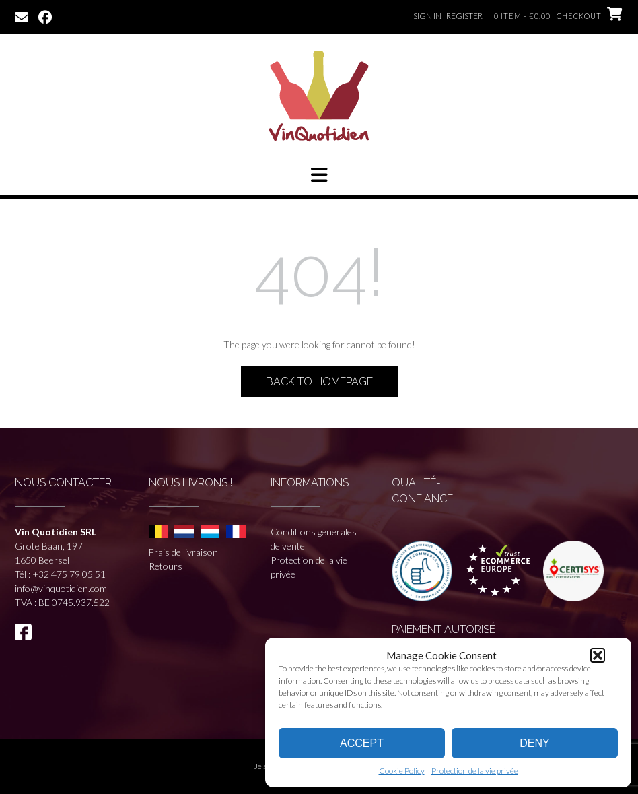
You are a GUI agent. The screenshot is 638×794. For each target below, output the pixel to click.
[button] (597, 655)
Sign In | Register (448, 16)
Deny (534, 743)
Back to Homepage (319, 381)
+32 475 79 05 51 (69, 574)
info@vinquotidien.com (61, 588)
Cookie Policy (402, 771)
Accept (362, 743)
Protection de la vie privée (474, 771)
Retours (165, 566)
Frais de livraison (183, 552)
